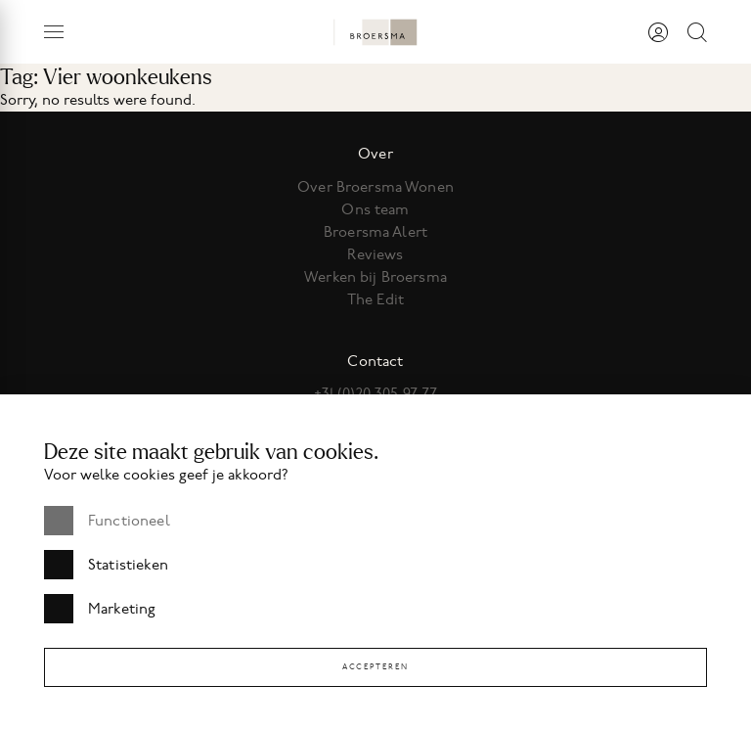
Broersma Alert (375, 232)
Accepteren (375, 667)
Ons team (375, 209)
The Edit (375, 299)
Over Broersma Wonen (375, 187)
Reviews (375, 254)
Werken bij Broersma (375, 277)
